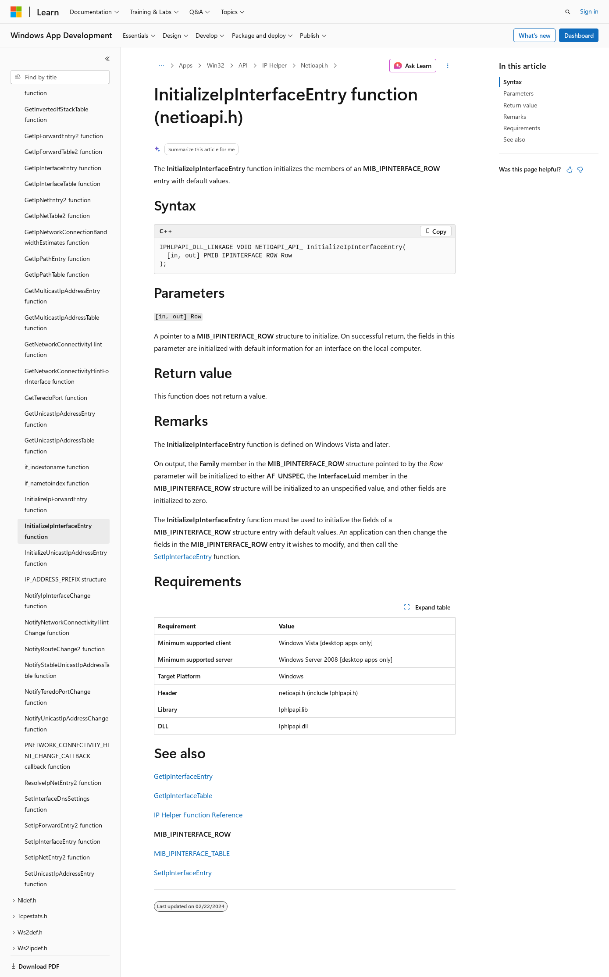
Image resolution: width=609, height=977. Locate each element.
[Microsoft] (16, 12)
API (243, 65)
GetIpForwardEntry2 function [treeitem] (64, 105)
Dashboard (579, 35)
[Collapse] (107, 59)
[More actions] (447, 66)
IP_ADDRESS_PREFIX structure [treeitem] (65, 549)
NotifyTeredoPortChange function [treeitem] (57, 666)
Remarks (514, 116)
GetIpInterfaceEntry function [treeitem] (63, 137)
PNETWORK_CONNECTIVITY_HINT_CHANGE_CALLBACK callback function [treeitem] (67, 725)
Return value (520, 105)
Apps (185, 65)
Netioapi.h (314, 65)
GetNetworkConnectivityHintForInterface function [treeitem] (67, 346)
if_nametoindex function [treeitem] (57, 453)
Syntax (512, 82)
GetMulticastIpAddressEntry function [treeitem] (62, 265)
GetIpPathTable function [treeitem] (57, 244)
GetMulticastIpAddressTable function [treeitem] (62, 292)
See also (514, 139)
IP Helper (274, 65)
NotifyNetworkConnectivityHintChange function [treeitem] (67, 597)
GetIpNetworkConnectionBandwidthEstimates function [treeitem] (66, 207)
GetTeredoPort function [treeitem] (56, 367)
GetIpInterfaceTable (183, 795)
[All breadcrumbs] (161, 66)
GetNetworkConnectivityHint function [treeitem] (63, 319)
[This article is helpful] (569, 169)
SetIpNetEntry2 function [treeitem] (57, 827)
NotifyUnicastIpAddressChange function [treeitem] (66, 693)
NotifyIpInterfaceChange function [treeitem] (57, 570)
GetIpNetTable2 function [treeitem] (57, 185)
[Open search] (568, 12)
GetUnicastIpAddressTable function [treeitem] (59, 415)
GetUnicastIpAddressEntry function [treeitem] (60, 388)
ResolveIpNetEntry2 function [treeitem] (63, 752)
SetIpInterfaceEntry (183, 556)
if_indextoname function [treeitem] (57, 436)
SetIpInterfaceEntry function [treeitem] (62, 811)
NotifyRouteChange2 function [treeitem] (65, 618)
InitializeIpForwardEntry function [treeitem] (56, 474)
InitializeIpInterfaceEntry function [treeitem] (58, 500)
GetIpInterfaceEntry (183, 776)
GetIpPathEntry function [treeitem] (57, 228)
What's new (535, 35)
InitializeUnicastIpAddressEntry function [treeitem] (66, 527)
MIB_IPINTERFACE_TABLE (192, 853)
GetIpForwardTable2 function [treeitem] (63, 121)
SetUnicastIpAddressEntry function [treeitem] (59, 848)
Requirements (521, 128)
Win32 (215, 65)
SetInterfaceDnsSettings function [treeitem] (57, 773)
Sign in (589, 11)
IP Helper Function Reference (198, 814)
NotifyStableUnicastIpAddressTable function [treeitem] (67, 639)
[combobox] (60, 77)
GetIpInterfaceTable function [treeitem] (62, 153)
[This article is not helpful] (580, 169)
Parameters (518, 93)
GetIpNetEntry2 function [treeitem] (58, 169)
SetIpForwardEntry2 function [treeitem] (63, 795)
